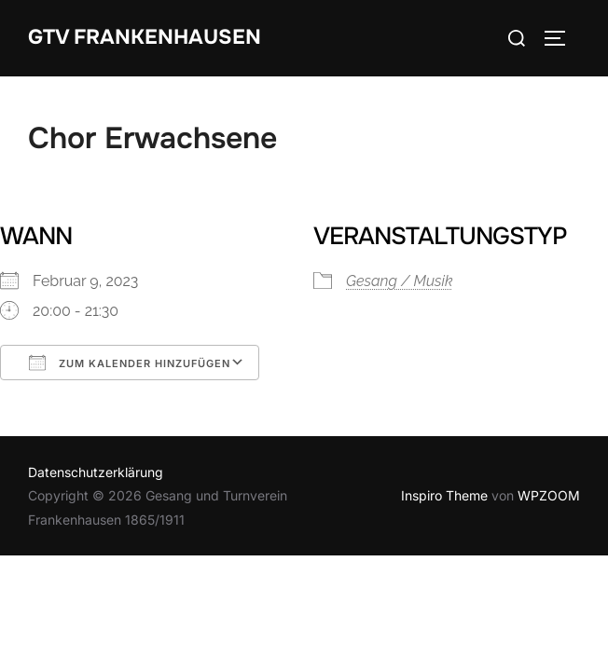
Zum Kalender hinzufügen (129, 362)
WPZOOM (549, 495)
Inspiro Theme (444, 495)
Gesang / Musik (399, 281)
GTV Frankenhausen (144, 37)
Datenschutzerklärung (95, 472)
